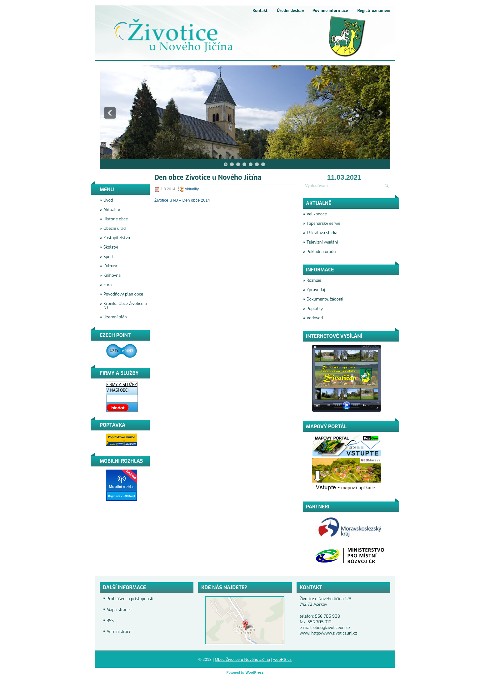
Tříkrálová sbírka (322, 232)
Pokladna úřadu (321, 251)
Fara (107, 284)
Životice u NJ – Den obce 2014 (182, 200)
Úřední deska (292, 9)
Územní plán (115, 317)
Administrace (119, 631)
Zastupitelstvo (116, 237)
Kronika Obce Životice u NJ (125, 305)
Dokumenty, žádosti (325, 299)
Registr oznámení (373, 10)
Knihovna (112, 275)
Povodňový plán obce (123, 294)
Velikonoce (317, 214)
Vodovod (315, 318)
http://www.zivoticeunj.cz (334, 633)
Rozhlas (314, 280)
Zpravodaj (316, 289)
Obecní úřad (114, 228)
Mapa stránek (119, 609)
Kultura (110, 266)
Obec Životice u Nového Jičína (242, 659)
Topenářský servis (323, 223)
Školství (110, 247)
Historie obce (115, 219)
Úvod (108, 200)
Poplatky (315, 308)
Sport (108, 256)
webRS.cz (282, 659)
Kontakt (260, 10)
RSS (110, 620)
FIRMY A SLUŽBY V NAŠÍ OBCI (121, 387)
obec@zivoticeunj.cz (331, 627)
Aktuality (192, 189)
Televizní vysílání (322, 242)
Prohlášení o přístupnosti (130, 598)
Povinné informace (330, 10)
